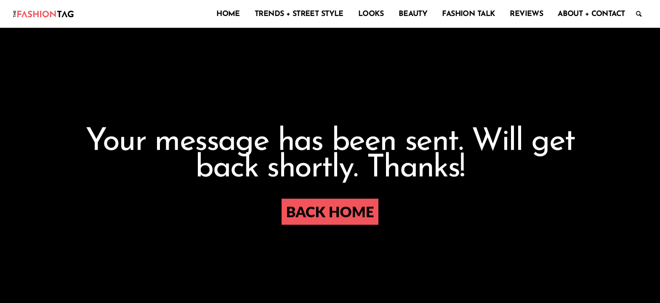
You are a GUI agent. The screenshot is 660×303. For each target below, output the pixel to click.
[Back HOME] (330, 212)
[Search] (639, 14)
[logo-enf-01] (43, 14)
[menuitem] (226, 14)
